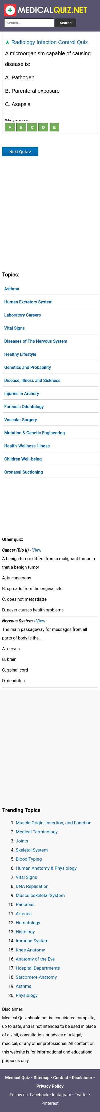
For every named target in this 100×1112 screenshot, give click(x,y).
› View (35, 550)
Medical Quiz (17, 1077)
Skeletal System (32, 850)
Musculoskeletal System (40, 895)
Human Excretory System (28, 302)
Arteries (24, 913)
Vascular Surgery (20, 419)
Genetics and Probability (27, 367)
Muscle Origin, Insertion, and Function (53, 822)
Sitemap (42, 1077)
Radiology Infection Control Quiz (49, 42)
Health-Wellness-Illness (27, 445)
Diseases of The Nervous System (35, 341)
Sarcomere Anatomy (36, 977)
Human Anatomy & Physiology (46, 868)
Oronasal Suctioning (23, 472)
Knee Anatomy (30, 950)
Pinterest (50, 1103)
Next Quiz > (20, 151)
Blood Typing (29, 859)
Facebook (39, 1094)
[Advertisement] (50, 213)
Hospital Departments (38, 968)
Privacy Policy (50, 1086)
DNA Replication (32, 886)
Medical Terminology (37, 831)
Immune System (32, 940)
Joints (22, 841)
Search (65, 23)
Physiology (27, 995)
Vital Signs (14, 328)
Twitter (81, 1094)
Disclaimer (82, 1077)
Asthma (11, 288)
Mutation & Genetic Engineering (34, 432)
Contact (60, 1077)
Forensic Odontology (24, 406)
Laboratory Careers (22, 315)
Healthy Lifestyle (20, 354)
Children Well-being (23, 459)
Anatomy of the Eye (35, 959)
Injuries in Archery (21, 393)
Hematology (28, 922)
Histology (25, 931)
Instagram (61, 1094)
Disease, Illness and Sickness (32, 380)
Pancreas (25, 904)
